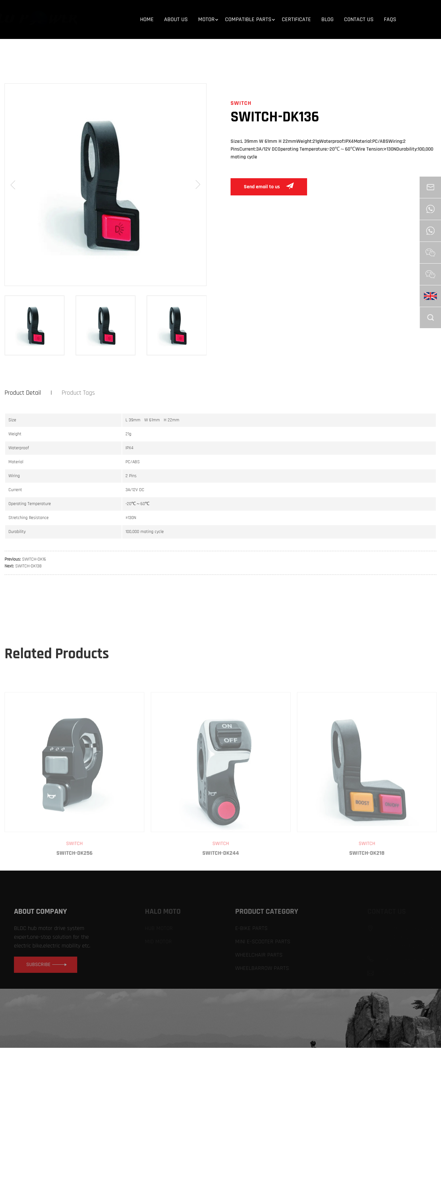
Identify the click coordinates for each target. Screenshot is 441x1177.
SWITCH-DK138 (28, 566)
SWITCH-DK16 (34, 559)
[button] (13, 185)
